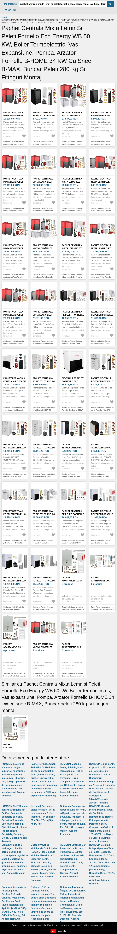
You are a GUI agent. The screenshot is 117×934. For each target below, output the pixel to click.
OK (53, 931)
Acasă (4, 17)
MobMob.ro (10, 4)
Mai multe (62, 931)
